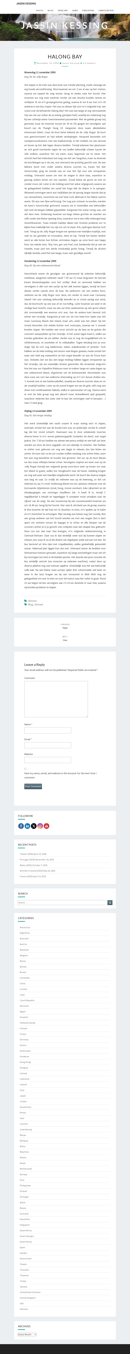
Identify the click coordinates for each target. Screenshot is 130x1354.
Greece (23, 1045)
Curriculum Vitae (106, 10)
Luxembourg (26, 1129)
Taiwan (23, 1264)
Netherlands (26, 1168)
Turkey (23, 1281)
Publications (88, 10)
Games (75, 10)
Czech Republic (27, 1000)
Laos (22, 1118)
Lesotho (24, 1123)
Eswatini (24, 1017)
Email (28, 739)
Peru (22, 1180)
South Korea (26, 1241)
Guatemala (25, 1050)
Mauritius (24, 1151)
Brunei (23, 972)
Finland (23, 1028)
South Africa (26, 1230)
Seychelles (25, 1219)
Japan (23, 1095)
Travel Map (63, 10)
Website (28, 754)
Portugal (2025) (27, 859)
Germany (24, 1039)
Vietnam (32, 600)
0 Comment (89, 63)
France (23, 1034)
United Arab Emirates (30, 1292)
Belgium (24, 955)
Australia (24, 938)
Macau (23, 1135)
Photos (39, 10)
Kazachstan (25, 1107)
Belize (23, 961)
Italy (22, 1090)
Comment (29, 678)
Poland (23, 1191)
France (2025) (26, 876)
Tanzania (24, 1269)
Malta (22, 1146)
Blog (30, 604)
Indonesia (24, 1078)
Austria (23, 944)
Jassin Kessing (26, 3)
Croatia (23, 989)
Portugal (24, 1196)
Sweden (23, 1253)
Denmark (24, 1005)
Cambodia (25, 977)
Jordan (23, 1101)
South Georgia (27, 1236)
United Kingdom (28, 1297)
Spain (22, 1247)
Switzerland (25, 1258)
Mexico (23, 1157)
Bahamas (24, 949)
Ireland (23, 1084)
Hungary (24, 1067)
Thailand (24, 1275)
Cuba (22, 994)
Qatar (22, 1202)
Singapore (25, 1224)
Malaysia (24, 1140)
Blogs (50, 10)
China (22, 983)
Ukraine (23, 1286)
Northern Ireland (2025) (31, 870)
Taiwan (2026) (26, 854)
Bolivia (23, 966)
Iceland (23, 1073)
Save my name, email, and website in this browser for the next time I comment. (60, 775)
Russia (23, 1208)
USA (22, 1303)
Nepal (23, 1163)
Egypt (23, 1011)
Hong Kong (25, 1062)
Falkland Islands (27, 1022)
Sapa (65, 626)
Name (28, 724)
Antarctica (25, 927)
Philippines (25, 1185)
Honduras (24, 1056)
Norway (23, 1174)
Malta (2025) (26, 865)
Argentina (25, 932)
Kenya (23, 1112)
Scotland (24, 1213)
